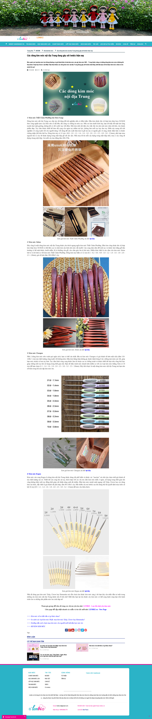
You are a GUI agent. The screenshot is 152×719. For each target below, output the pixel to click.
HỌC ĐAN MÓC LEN (44, 44)
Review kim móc (48, 51)
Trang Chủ (30, 51)
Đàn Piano (85, 710)
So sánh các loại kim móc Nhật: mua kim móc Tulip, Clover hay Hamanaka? (58, 620)
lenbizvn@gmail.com (62, 706)
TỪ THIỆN (63, 676)
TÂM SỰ (132, 44)
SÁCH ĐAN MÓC (86, 44)
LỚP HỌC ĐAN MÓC (72, 44)
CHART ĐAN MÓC (58, 44)
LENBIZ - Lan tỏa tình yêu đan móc (97, 606)
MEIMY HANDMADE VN (16, 44)
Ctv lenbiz (47, 687)
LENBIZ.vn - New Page (98, 609)
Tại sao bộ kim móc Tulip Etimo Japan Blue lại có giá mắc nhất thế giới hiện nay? (53, 655)
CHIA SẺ (125, 44)
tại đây (92, 239)
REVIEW (118, 44)
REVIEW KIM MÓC (38, 626)
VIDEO (46, 684)
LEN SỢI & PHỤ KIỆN (107, 44)
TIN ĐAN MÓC (31, 44)
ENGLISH (140, 44)
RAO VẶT (47, 678)
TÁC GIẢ (95, 44)
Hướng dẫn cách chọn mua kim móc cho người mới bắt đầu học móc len (57, 623)
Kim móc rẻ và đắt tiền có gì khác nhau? (45, 616)
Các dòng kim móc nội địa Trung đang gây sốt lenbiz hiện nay (75, 51)
